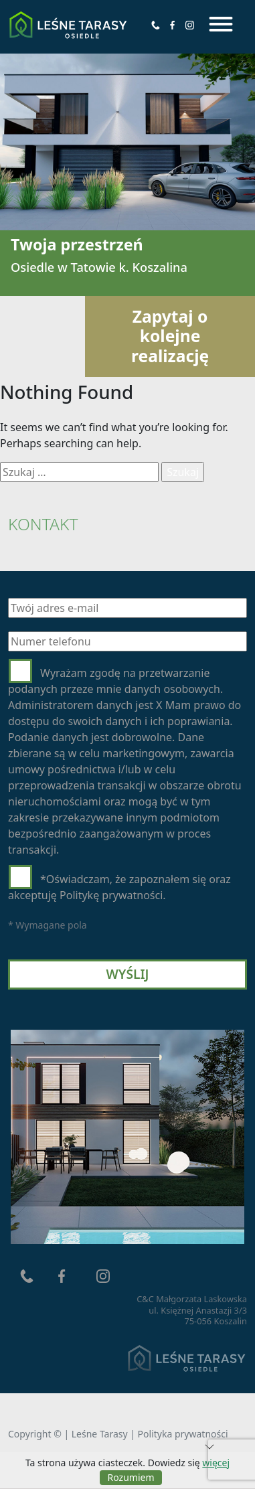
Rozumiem (131, 1477)
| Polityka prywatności (179, 1433)
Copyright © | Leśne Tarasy (69, 1433)
